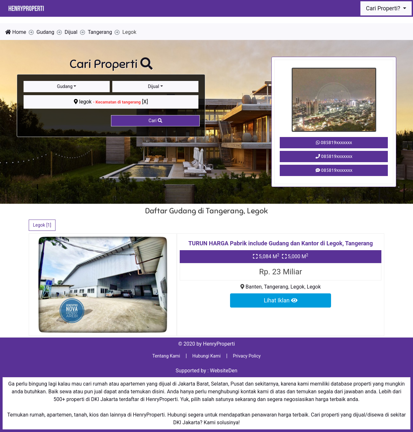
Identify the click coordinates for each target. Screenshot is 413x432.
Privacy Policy (247, 355)
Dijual (153, 86)
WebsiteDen (223, 371)
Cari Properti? (383, 8)
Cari (155, 120)
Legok (297, 287)
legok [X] (111, 102)
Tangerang (276, 287)
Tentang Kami (166, 355)
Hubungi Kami (206, 355)
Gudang (65, 86)
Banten (254, 287)
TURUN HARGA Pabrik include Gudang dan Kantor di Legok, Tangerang (280, 243)
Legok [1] (42, 225)
